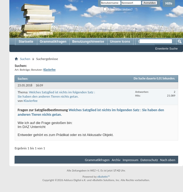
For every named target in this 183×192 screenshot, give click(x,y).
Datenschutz (149, 160)
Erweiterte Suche (166, 48)
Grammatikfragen (53, 41)
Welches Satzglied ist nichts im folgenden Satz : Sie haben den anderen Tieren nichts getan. (56, 94)
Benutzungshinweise (88, 41)
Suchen (25, 59)
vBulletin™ (103, 176)
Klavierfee (30, 101)
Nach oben (167, 160)
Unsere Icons (120, 41)
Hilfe (168, 3)
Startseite (26, 41)
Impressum (130, 160)
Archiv (116, 160)
